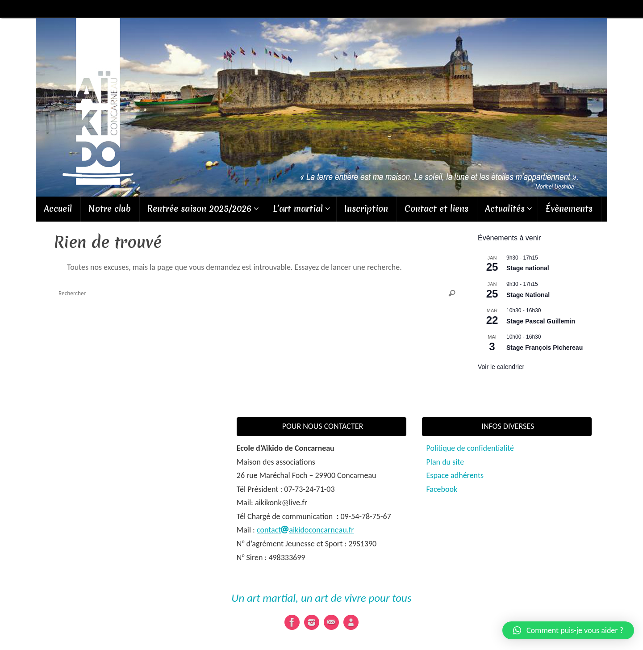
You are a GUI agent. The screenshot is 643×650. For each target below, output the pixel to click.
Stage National (528, 294)
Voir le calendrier (501, 366)
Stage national (527, 268)
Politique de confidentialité (470, 448)
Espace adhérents (455, 475)
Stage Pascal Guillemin (540, 321)
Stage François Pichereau (544, 347)
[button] (568, 630)
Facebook (442, 489)
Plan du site (445, 462)
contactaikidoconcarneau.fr (305, 530)
